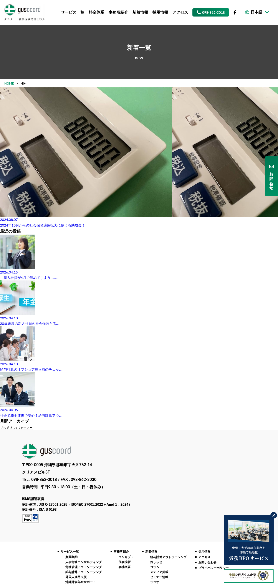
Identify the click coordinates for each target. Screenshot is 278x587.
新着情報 (140, 12)
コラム (154, 567)
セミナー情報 (159, 577)
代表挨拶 (124, 562)
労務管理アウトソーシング (83, 567)
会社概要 (124, 567)
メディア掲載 (159, 572)
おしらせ (156, 562)
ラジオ (154, 582)
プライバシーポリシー (213, 568)
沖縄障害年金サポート (80, 582)
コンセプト (126, 557)
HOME (9, 83)
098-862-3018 (213, 12)
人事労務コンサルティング (83, 562)
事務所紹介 (118, 12)
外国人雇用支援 (76, 577)
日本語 (256, 12)
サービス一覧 (72, 12)
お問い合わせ (271, 178)
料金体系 (96, 12)
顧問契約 (71, 557)
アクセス (180, 12)
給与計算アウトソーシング (83, 572)
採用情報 (160, 12)
